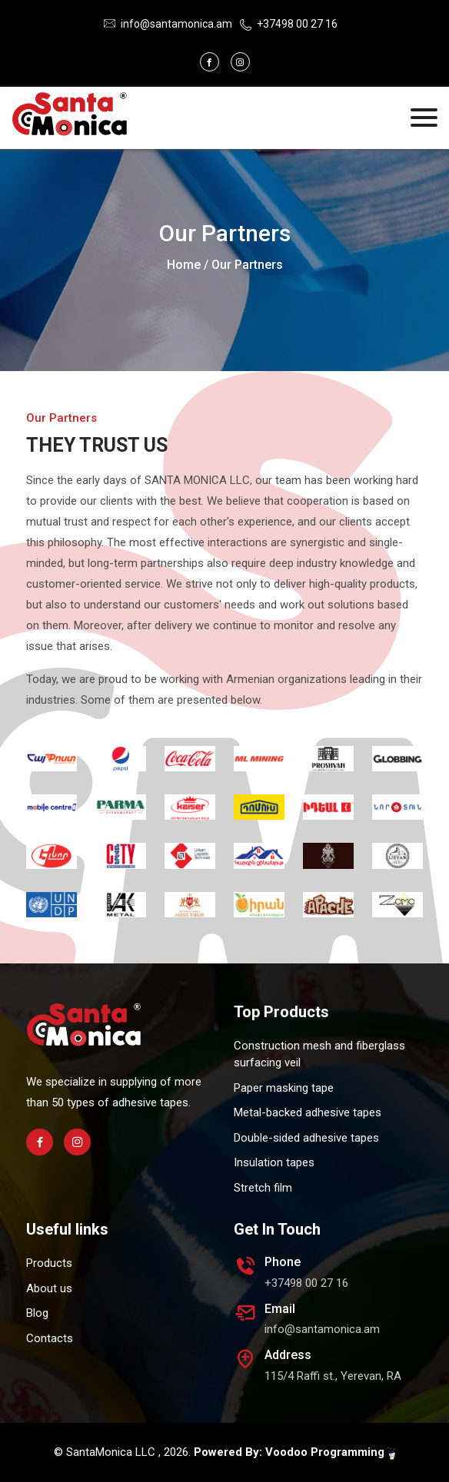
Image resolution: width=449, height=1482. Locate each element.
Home (184, 264)
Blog (37, 1313)
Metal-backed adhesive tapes (307, 1112)
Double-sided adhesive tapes (306, 1138)
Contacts (49, 1338)
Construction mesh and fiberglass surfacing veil (319, 1054)
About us (49, 1288)
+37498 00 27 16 (297, 24)
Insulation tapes (274, 1162)
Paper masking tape (284, 1088)
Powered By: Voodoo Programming (294, 1452)
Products (49, 1263)
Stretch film (263, 1188)
